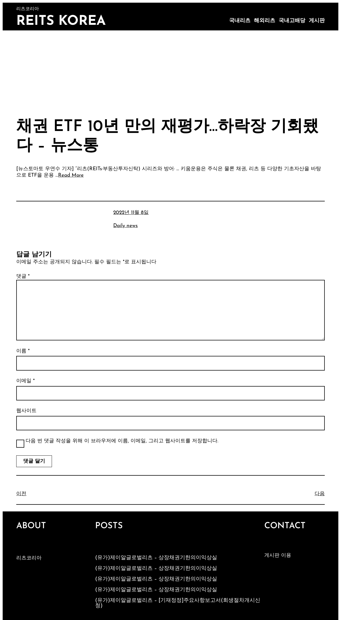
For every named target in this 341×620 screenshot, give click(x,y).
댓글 (23, 276)
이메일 (25, 381)
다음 (320, 493)
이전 (21, 493)
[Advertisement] (170, 70)
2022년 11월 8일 (131, 212)
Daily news (125, 225)
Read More (71, 175)
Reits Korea (61, 21)
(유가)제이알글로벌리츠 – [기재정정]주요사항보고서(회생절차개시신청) (177, 603)
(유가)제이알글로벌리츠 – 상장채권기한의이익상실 (156, 558)
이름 (23, 351)
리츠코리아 (29, 558)
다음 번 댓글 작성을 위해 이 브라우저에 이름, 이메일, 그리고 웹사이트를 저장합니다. (122, 441)
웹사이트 (26, 411)
